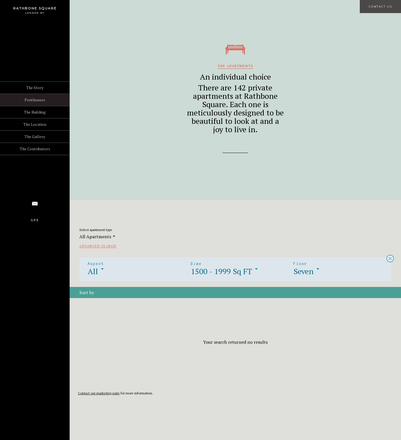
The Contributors (35, 148)
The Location (34, 124)
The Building (35, 112)
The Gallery (35, 136)
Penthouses (35, 99)
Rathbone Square (35, 8)
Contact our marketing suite (99, 393)
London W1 (35, 12)
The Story (34, 87)
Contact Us (380, 6)
